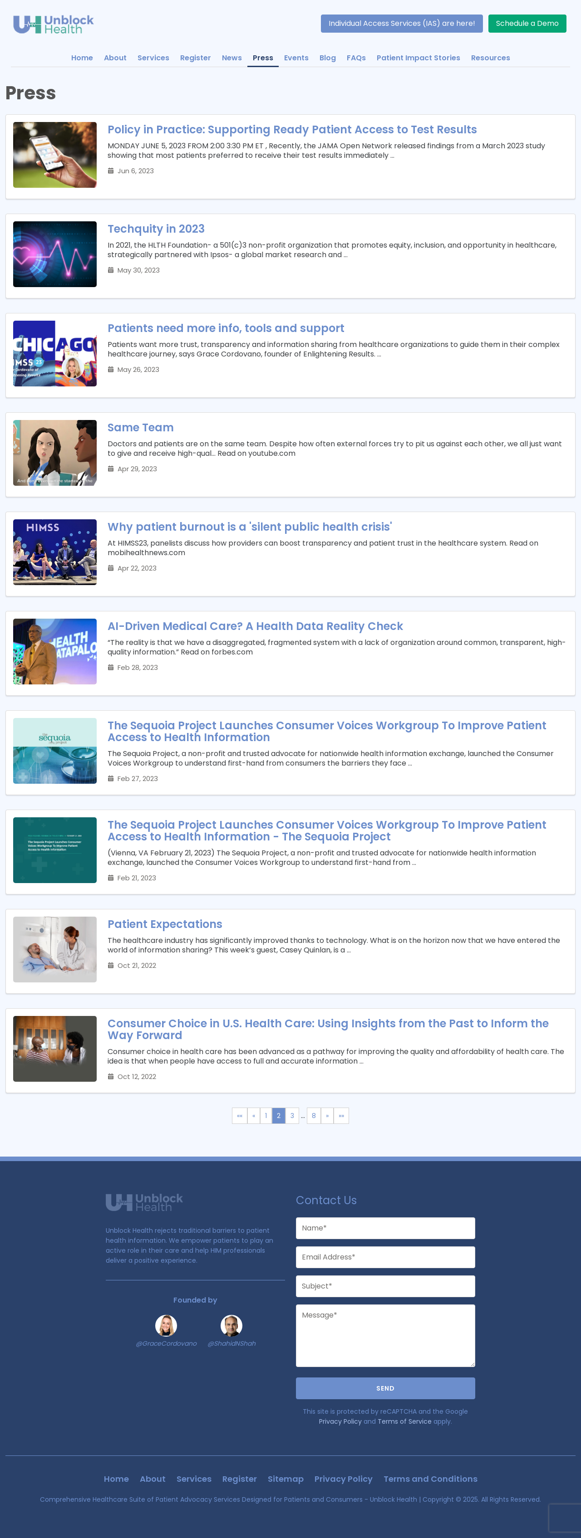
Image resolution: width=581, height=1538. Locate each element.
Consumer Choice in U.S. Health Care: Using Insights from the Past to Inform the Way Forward (328, 1029)
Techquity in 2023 (156, 228)
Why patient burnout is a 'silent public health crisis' (250, 526)
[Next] (327, 1116)
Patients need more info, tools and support (226, 328)
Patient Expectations (165, 924)
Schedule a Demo (527, 23)
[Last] (341, 1116)
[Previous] (253, 1116)
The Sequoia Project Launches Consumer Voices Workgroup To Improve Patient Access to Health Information (327, 731)
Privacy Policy (340, 1421)
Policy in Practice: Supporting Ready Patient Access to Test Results (292, 129)
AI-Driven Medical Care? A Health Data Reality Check (255, 626)
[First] (239, 1116)
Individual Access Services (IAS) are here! (402, 23)
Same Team (141, 427)
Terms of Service (405, 1421)
